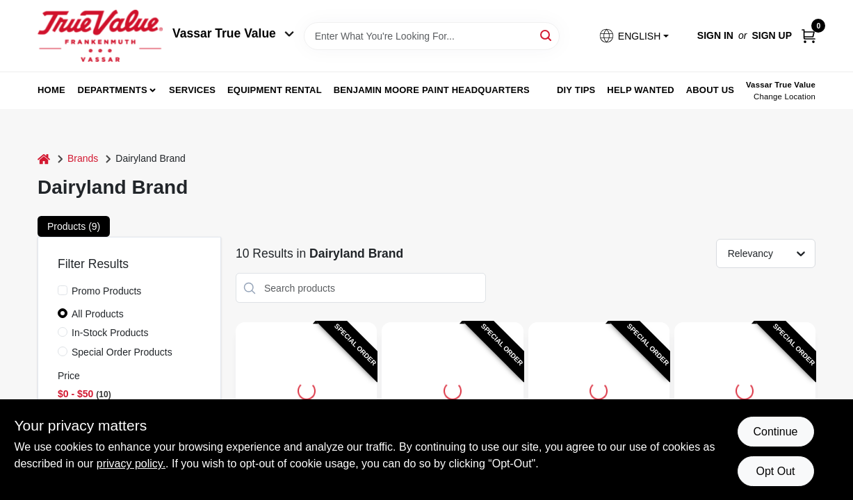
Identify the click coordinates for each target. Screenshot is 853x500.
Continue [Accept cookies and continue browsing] (775, 432)
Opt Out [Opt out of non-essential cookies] (775, 471)
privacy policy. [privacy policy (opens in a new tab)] (131, 463)
